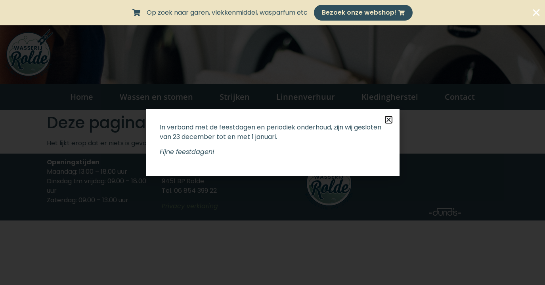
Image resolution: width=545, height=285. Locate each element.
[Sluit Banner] (536, 12)
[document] (272, 142)
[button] (389, 120)
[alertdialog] (272, 12)
